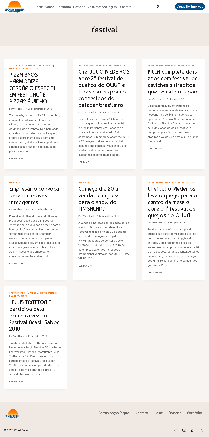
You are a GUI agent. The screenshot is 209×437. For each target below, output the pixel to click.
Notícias (79, 7)
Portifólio (194, 413)
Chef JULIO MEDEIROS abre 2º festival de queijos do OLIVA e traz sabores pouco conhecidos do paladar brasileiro (103, 88)
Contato (126, 7)
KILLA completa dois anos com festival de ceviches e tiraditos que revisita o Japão (173, 81)
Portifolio (64, 7)
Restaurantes (30, 69)
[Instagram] (166, 6)
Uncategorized (18, 296)
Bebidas (30, 66)
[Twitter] (192, 430)
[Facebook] (157, 6)
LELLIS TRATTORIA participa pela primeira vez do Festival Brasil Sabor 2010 (34, 315)
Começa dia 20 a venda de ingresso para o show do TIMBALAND (100, 198)
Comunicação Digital (103, 7)
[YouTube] (184, 430)
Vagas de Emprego (190, 6)
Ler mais (16, 158)
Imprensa (14, 69)
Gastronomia (45, 66)
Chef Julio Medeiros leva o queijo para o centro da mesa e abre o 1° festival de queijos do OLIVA (172, 202)
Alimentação (17, 66)
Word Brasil (19, 108)
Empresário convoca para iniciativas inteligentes (34, 195)
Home (39, 7)
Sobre (49, 7)
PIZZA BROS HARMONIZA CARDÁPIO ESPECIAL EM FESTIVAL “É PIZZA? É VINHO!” (32, 88)
